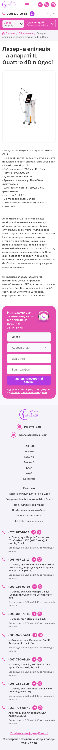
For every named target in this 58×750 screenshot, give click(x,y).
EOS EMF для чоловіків (29, 520)
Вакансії (29, 462)
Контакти (29, 478)
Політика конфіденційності (29, 733)
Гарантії (29, 456)
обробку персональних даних (29, 392)
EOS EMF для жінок (29, 515)
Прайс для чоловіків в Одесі (29, 510)
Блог (29, 467)
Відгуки (29, 451)
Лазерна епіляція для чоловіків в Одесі (29, 499)
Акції (29, 473)
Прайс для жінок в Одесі (29, 504)
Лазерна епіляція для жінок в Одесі (29, 493)
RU (53, 14)
